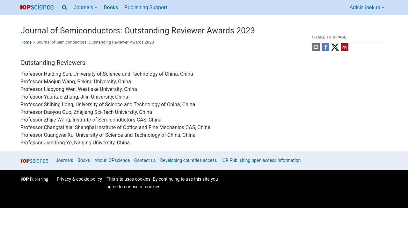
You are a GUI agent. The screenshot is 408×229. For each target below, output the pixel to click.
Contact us (145, 160)
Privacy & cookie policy (79, 179)
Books (111, 7)
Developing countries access (188, 160)
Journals (64, 160)
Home (26, 42)
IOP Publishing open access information (261, 160)
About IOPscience (112, 160)
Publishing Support (145, 7)
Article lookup (367, 7)
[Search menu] (64, 7)
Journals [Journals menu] (85, 7)
